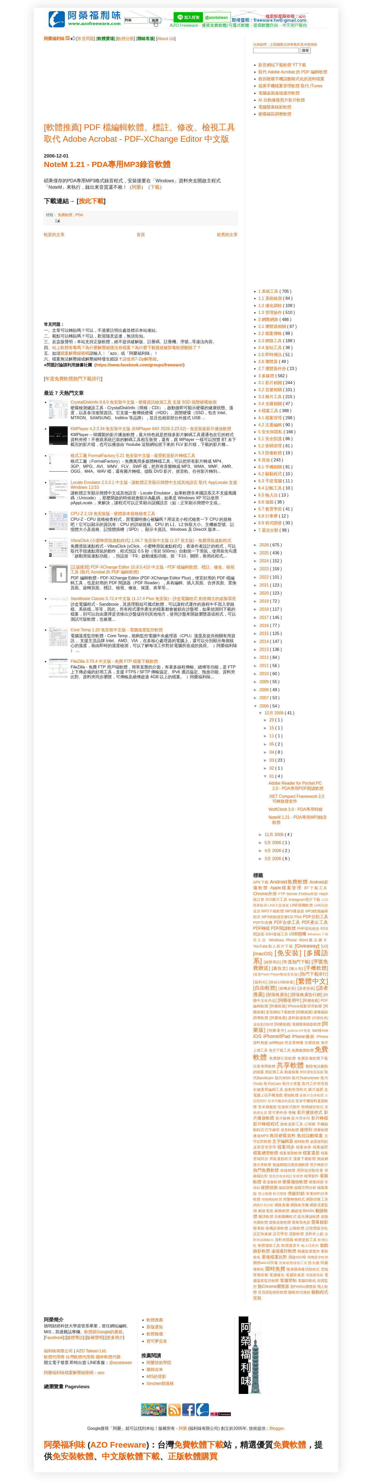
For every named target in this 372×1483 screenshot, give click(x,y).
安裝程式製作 (289, 1107)
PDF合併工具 (287, 922)
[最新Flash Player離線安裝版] (276, 974)
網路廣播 (282, 1205)
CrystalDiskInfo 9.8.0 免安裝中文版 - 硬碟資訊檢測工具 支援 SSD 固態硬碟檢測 (143, 402)
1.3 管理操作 (270, 312)
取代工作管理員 (315, 1084)
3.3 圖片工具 (270, 397)
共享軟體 (290, 1065)
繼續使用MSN (302, 1211)
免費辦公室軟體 (282, 1058)
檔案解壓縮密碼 (74, 353)
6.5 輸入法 (268, 495)
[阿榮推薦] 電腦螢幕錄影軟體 (297, 1024)
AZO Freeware (118, 1444)
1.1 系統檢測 (270, 298)
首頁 (141, 234)
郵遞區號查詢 (309, 1251)
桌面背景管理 (264, 1147)
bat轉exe (320, 1030)
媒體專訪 (75, 1337)
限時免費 (275, 1269)
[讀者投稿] (306, 988)
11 (272, 736)
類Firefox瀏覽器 (303, 1286)
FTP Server (287, 894)
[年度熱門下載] (296, 962)
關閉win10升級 (265, 1263)
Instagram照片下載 (304, 899)
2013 (265, 649)
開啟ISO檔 (297, 1257)
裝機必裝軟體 (277, 1228)
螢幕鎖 (259, 1228)
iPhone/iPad (276, 1036)
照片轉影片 (319, 1165)
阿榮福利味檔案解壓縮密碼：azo (74, 1372)
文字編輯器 (282, 1141)
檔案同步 (286, 1147)
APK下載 (261, 882)
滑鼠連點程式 (280, 1159)
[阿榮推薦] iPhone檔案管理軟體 (295, 1006)
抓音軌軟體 (290, 1130)
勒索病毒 (291, 1072)
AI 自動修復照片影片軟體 (281, 100)
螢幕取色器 (301, 1222)
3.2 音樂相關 (270, 390)
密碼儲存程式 (312, 1107)
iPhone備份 (303, 1036)
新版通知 (154, 1327)
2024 (265, 561)
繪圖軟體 (282, 1211)
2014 (265, 641)
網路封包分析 (263, 1205)
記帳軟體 (296, 1228)
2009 (265, 682)
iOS (257, 1036)
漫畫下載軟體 (304, 1159)
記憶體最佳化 (317, 1228)
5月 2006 (273, 842)
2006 (265, 706)
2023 (265, 569)
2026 (265, 545)
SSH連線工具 (276, 934)
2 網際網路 (269, 319)
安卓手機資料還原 (281, 1101)
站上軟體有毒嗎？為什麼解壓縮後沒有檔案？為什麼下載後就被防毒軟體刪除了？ (126, 347)
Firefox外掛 (308, 894)
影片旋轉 (283, 1118)
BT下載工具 (316, 888)
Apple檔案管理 (286, 888)
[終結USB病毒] (282, 982)
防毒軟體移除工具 (293, 1263)
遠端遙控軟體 (284, 1251)
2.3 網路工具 (270, 340)
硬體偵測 (269, 1187)
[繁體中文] (312, 981)
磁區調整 (286, 1188)
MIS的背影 (156, 1376)
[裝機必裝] (287, 988)
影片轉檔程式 (266, 1124)
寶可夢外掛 (277, 1112)
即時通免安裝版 (311, 1072)
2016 (265, 625)
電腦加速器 (295, 1275)
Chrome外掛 (265, 894)
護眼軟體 (296, 1234)
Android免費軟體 (289, 882)
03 (272, 760)
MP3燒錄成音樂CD (277, 917)
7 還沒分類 (269, 530)
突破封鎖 (296, 1193)
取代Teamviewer (305, 1078)
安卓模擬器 (267, 1107)
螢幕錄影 (319, 1222)
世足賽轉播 (294, 1042)
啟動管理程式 (295, 1089)
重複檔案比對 (274, 1257)
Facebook (54, 1337)
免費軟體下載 (198, 1444)
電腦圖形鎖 (314, 1275)
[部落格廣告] (277, 994)
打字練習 (272, 1130)
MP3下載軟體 (272, 911)
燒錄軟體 (288, 1170)
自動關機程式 (285, 1216)
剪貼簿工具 (274, 1072)
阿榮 (136, 187)
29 (272, 720)
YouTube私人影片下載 (273, 946)
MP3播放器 (294, 911)
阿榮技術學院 (158, 1362)
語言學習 (280, 1234)
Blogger (277, 1428)
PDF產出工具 (315, 922)
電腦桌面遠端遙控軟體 (279, 93)
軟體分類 (125, 38)
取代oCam (272, 1084)
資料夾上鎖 (314, 1234)
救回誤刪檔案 (310, 1135)
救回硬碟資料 (283, 1135)
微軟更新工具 (291, 1124)
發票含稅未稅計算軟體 (286, 1176)
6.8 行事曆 (268, 516)
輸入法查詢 (310, 1246)
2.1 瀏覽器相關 (272, 326)
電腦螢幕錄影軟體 (274, 107)
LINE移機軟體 (301, 905)
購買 (209, 1456)
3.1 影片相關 (270, 383)
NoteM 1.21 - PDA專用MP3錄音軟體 (107, 164)
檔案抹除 (303, 1147)
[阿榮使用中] (289, 1000)
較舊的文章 (227, 234)
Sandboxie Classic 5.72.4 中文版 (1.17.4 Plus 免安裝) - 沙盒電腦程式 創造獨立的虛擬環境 (153, 598)
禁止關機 (265, 1194)
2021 (265, 585)
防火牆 (314, 1263)
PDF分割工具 (315, 916)
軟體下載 (143, 1456)
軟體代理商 (54, 1357)
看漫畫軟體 (272, 1182)
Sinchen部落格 (160, 1383)
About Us (165, 38)
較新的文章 (54, 234)
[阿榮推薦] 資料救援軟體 (290, 1018)
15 (272, 728)
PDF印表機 (263, 922)
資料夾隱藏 (284, 1240)
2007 (265, 698)
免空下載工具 (280, 1050)
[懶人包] (296, 968)
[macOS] (263, 953)
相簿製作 (311, 1176)
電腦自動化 (307, 1281)
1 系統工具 (269, 291)
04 (272, 752)
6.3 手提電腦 (270, 481)
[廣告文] (280, 968)
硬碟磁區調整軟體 (274, 114)
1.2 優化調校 (270, 305)
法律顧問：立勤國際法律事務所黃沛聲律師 (285, 44)
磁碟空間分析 (305, 1188)
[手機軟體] (316, 968)
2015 (265, 633)
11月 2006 (275, 834)
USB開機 (297, 934)
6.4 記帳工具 (270, 488)
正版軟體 (184, 1456)
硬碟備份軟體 (295, 1182)
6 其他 (264, 460)
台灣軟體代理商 (80, 1357)
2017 (265, 617)
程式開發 (279, 1194)
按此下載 (91, 201)
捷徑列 (306, 1129)
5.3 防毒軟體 (270, 453)
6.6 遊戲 (266, 502)
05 (272, 744)
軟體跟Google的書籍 (103, 1332)
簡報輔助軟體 (272, 1199)
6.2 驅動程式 (270, 474)
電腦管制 (288, 1280)
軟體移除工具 (269, 1245)
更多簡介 (115, 1337)
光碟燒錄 (312, 1042)
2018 (265, 609)
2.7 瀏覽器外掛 (272, 368)
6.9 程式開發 (270, 523)
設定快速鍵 (262, 1234)
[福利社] (260, 982)
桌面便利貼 (319, 1141)
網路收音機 (299, 1205)
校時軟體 (301, 1141)
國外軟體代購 (108, 1357)
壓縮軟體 (291, 1095)
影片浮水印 (300, 1118)
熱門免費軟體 (266, 1170)
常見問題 (86, 38)
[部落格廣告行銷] (306, 994)
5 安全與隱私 (271, 432)
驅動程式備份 (299, 1292)
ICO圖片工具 (276, 899)
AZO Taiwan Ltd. (91, 1351)
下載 (155, 187)
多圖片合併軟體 (312, 1095)
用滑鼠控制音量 (310, 1170)
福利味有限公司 (58, 1351)
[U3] (324, 946)
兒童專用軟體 (264, 1066)
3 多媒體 (266, 376)
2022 (265, 577)
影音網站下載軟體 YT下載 (282, 65)
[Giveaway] (307, 946)
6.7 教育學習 (270, 509)
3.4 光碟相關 (270, 403)
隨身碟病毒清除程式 (303, 1269)
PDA (79, 215)
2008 (265, 690)
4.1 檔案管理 (270, 418)
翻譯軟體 (266, 1216)
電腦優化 (276, 1275)
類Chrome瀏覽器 (273, 1286)
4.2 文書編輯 (270, 425)
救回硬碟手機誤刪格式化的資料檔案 (291, 79)
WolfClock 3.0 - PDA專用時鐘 (295, 809)
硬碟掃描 (316, 1182)
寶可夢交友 (156, 1341)
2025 (265, 553)
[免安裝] (288, 953)
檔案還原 (311, 1153)
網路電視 (265, 1211)
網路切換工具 (317, 1199)
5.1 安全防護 (270, 439)
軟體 (85, 1456)
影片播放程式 (310, 1112)
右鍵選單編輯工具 (268, 1089)
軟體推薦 (154, 1320)
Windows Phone (283, 940)
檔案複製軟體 (291, 1153)
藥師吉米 (154, 1369)
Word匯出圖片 (313, 940)
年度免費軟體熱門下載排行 (73, 378)
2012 (265, 657)
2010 (265, 674)
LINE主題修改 (278, 905)
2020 (265, 593)
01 (272, 776)
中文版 (114, 1456)
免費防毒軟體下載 (312, 1058)
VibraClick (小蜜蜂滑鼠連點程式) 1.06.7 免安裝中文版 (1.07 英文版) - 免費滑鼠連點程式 (151, 540)
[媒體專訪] (272, 962)
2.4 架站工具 (270, 347)
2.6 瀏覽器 (268, 361)
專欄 (292, 1112)
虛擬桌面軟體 (280, 1222)
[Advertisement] (141, 78)
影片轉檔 (319, 1118)
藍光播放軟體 (309, 1216)
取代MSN (283, 1078)
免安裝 (64, 1456)
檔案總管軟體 (265, 1153)
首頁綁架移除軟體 (272, 1292)
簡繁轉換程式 (294, 1199)
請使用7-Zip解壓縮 (139, 359)
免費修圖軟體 (303, 1050)
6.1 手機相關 (270, 467)
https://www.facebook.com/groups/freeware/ (139, 365)
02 (272, 768)
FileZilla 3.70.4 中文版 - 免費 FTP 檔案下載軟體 (114, 661)
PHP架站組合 (308, 928)
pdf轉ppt (276, 1042)
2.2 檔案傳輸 (270, 333)
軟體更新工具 (306, 1240)
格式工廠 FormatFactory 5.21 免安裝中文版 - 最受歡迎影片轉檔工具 (133, 455)
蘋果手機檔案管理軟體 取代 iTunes (290, 86)
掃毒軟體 (321, 1130)
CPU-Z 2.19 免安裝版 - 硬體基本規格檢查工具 (113, 513)
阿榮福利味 (64, 1444)
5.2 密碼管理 (270, 446)
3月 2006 (273, 858)
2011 (265, 666)
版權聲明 (95, 1337)
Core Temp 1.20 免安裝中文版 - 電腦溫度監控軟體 (116, 630)
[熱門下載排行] (314, 974)
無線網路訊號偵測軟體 (291, 1165)
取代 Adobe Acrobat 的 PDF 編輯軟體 (292, 72)
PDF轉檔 (261, 928)
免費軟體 (65, 215)
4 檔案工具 (269, 410)
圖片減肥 (315, 1089)
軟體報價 (154, 1334)
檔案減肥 (320, 1147)
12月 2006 (275, 713)
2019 (265, 601)
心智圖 (310, 1124)
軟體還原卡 (290, 1245)
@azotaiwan (120, 1362)
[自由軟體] (265, 988)
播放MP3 (260, 1136)
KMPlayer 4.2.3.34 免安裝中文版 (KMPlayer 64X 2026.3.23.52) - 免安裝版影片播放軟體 (151, 429)
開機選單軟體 (317, 1257)
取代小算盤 (291, 1084)
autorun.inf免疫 (299, 1030)
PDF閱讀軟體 (283, 928)
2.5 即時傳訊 (270, 354)
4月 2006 (273, 850)
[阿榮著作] (276, 1030)
